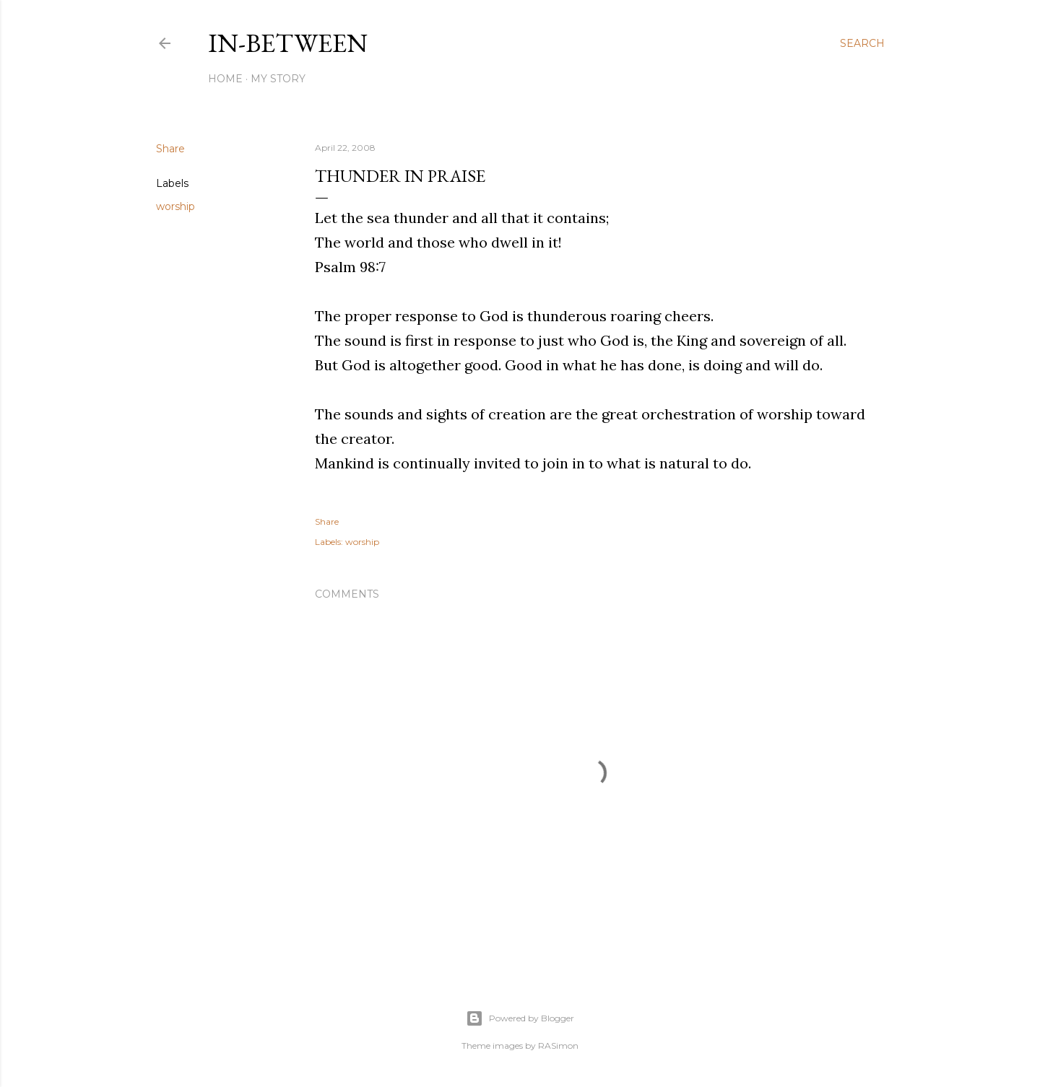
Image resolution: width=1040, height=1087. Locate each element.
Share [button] (170, 148)
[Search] (862, 43)
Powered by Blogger (520, 1018)
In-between (288, 43)
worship (175, 206)
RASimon (558, 1045)
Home (225, 78)
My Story (278, 78)
